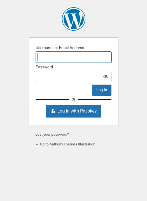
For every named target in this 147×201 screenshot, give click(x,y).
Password (44, 67)
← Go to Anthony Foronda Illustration (65, 144)
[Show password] (105, 76)
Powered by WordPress (73, 19)
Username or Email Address (60, 48)
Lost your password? (52, 134)
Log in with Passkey (73, 111)
